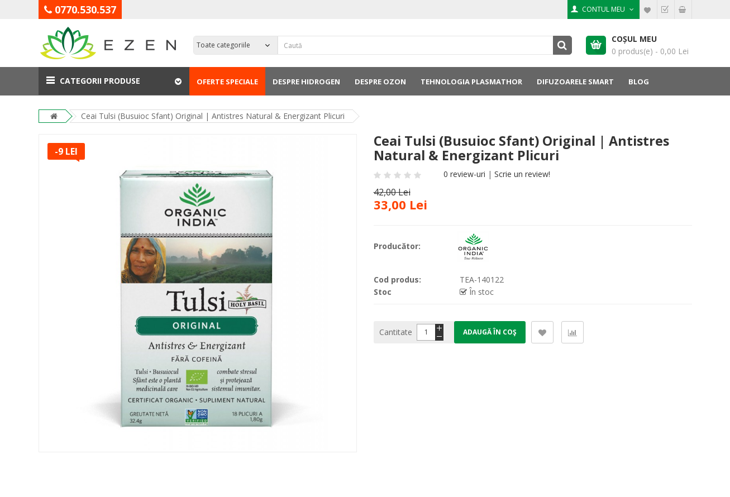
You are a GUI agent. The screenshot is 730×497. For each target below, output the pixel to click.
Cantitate (395, 332)
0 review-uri (464, 174)
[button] (114, 81)
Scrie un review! (522, 174)
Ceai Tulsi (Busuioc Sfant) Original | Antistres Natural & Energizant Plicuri (213, 116)
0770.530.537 (85, 9)
